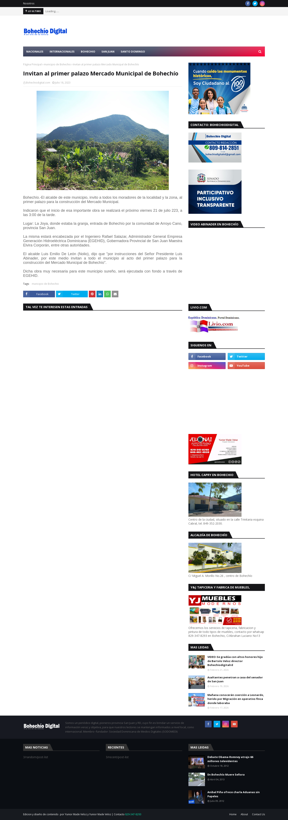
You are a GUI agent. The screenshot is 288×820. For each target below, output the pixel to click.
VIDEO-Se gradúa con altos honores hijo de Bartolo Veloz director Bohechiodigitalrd (235, 661)
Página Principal (32, 64)
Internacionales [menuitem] (62, 51)
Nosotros (28, 3)
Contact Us (258, 814)
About (244, 814)
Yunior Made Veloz (100, 814)
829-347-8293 (133, 814)
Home (233, 814)
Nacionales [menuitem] (34, 51)
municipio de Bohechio (57, 64)
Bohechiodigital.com (38, 82)
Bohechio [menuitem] (88, 51)
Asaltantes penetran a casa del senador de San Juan (235, 679)
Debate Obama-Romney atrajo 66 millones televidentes (230, 759)
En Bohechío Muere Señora (226, 774)
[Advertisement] (189, 31)
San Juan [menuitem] (107, 51)
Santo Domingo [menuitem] (133, 51)
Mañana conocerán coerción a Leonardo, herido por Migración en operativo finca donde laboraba (235, 699)
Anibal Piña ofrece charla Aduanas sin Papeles (233, 794)
